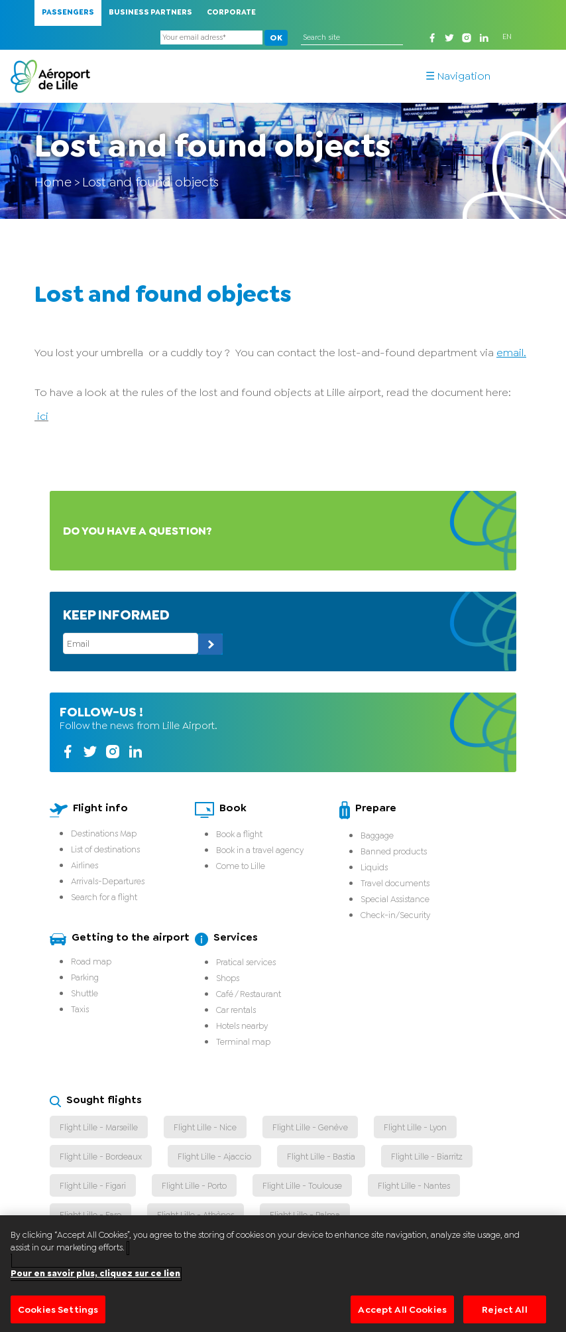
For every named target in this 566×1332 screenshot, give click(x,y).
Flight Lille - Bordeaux (101, 1156)
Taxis (80, 1009)
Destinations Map (104, 833)
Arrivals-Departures (107, 881)
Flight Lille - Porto (194, 1185)
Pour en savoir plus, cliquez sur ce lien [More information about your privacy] (95, 1280)
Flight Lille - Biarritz (427, 1156)
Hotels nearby (242, 1026)
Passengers (68, 12)
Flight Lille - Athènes (195, 1215)
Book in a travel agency (260, 850)
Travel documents (395, 883)
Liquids (374, 867)
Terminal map (243, 1041)
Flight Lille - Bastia (321, 1156)
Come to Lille (240, 866)
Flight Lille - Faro (90, 1215)
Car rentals (236, 1010)
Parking (85, 977)
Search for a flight (104, 897)
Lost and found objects (150, 181)
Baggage (377, 835)
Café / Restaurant (248, 994)
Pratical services (246, 962)
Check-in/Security (395, 915)
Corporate (231, 12)
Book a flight (239, 834)
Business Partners (150, 12)
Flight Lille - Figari (93, 1185)
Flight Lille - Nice (205, 1127)
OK (267, 38)
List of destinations (105, 849)
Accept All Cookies (402, 1315)
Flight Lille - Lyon (415, 1127)
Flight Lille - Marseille (99, 1127)
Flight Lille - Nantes (414, 1185)
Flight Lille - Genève (310, 1127)
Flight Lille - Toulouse (302, 1185)
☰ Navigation (457, 76)
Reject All (504, 1315)
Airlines (84, 865)
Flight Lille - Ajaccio (214, 1156)
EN (507, 37)
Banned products (394, 851)
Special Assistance (395, 899)
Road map (91, 961)
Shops (227, 978)
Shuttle (84, 993)
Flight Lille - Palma (305, 1215)
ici (41, 416)
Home (53, 181)
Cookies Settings (58, 1315)
